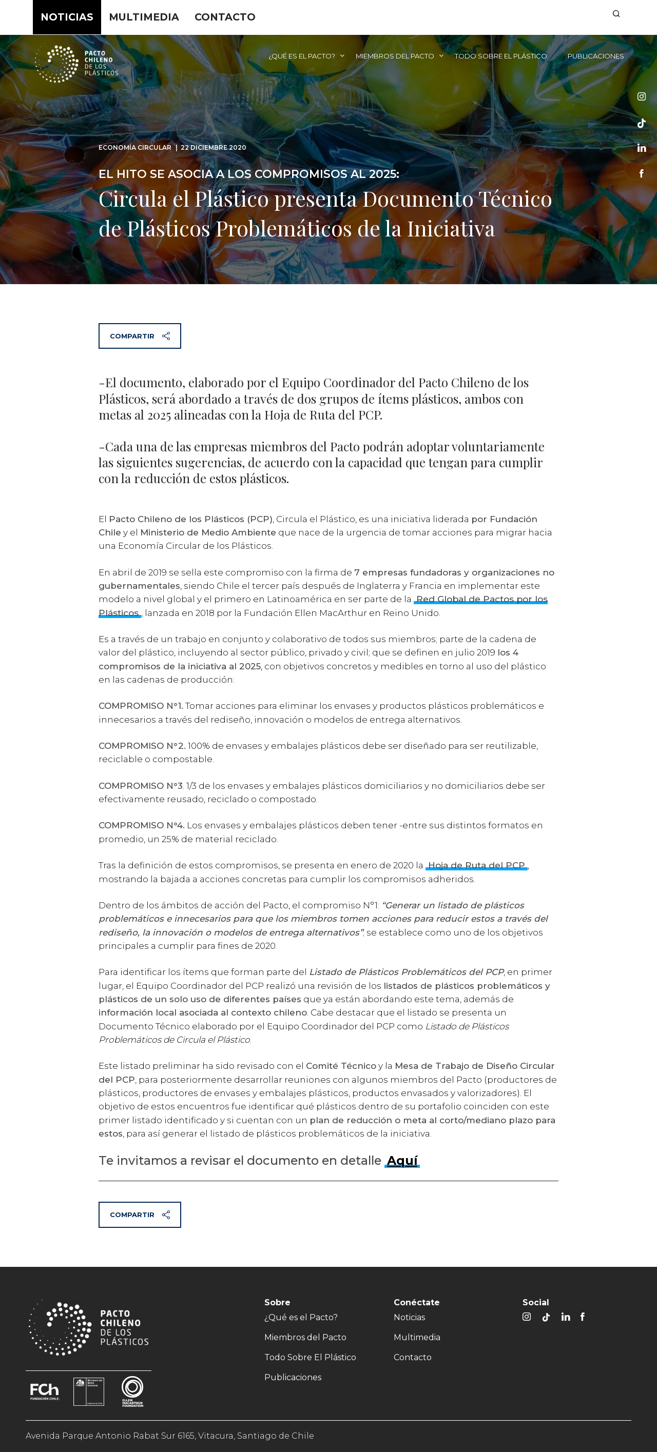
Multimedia (144, 17)
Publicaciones (596, 56)
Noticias (67, 17)
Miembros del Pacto (395, 56)
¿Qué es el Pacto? (301, 56)
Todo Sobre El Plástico (501, 56)
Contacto (225, 17)
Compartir (140, 336)
